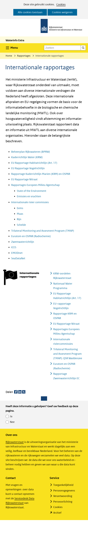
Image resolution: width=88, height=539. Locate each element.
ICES (13, 247)
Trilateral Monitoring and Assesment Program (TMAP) (42, 230)
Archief (57, 512)
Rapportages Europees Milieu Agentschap (35, 185)
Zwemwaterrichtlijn (22, 241)
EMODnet (17, 252)
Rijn (19, 219)
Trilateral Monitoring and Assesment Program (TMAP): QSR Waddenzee (67, 354)
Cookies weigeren (62, 12)
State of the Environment (31, 190)
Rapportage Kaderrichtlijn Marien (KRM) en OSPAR (40, 174)
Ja (11, 416)
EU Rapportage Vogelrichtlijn (28, 168)
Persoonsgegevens (64, 490)
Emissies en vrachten (29, 196)
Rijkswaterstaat (15, 442)
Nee (12, 422)
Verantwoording (62, 496)
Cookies (61, 4)
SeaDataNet (18, 258)
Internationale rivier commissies (30, 202)
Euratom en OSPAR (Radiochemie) (31, 236)
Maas (20, 213)
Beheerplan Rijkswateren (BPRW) (30, 151)
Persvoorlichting (62, 501)
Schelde (21, 224)
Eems (20, 208)
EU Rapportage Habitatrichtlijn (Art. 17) (34, 162)
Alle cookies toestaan (30, 12)
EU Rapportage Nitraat (24, 179)
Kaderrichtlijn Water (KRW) (27, 157)
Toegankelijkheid (63, 485)
